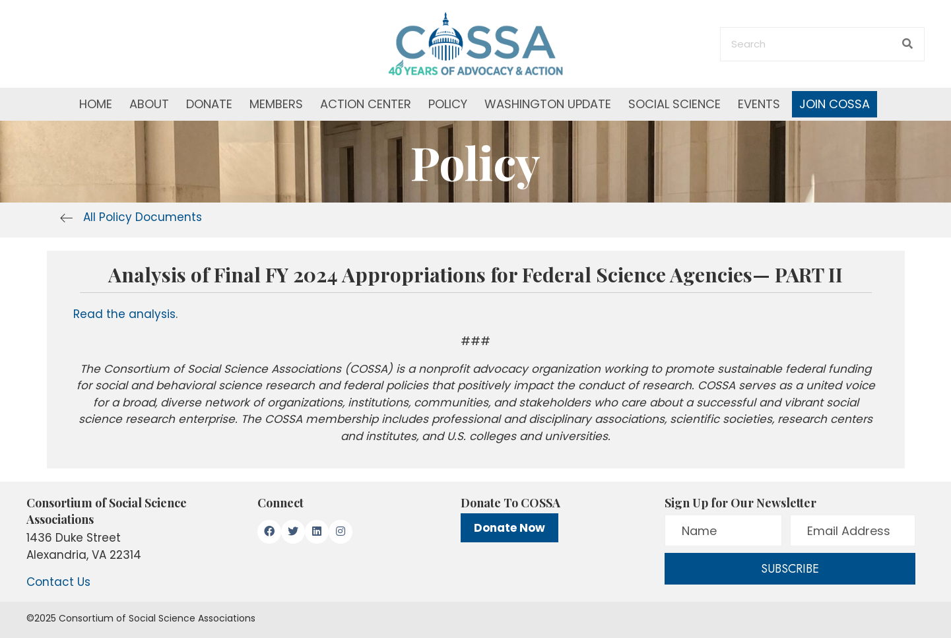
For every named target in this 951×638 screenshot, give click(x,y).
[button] (269, 532)
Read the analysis (124, 314)
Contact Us (58, 582)
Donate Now (509, 528)
